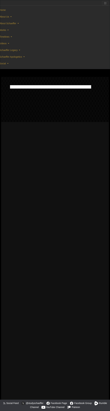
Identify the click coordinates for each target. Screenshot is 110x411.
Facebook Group (81, 403)
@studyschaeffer (32, 403)
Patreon (73, 407)
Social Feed (11, 403)
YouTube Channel (53, 407)
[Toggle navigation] (105, 3)
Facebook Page (56, 403)
